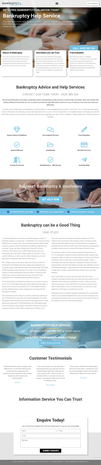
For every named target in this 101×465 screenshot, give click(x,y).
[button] (57, 3)
